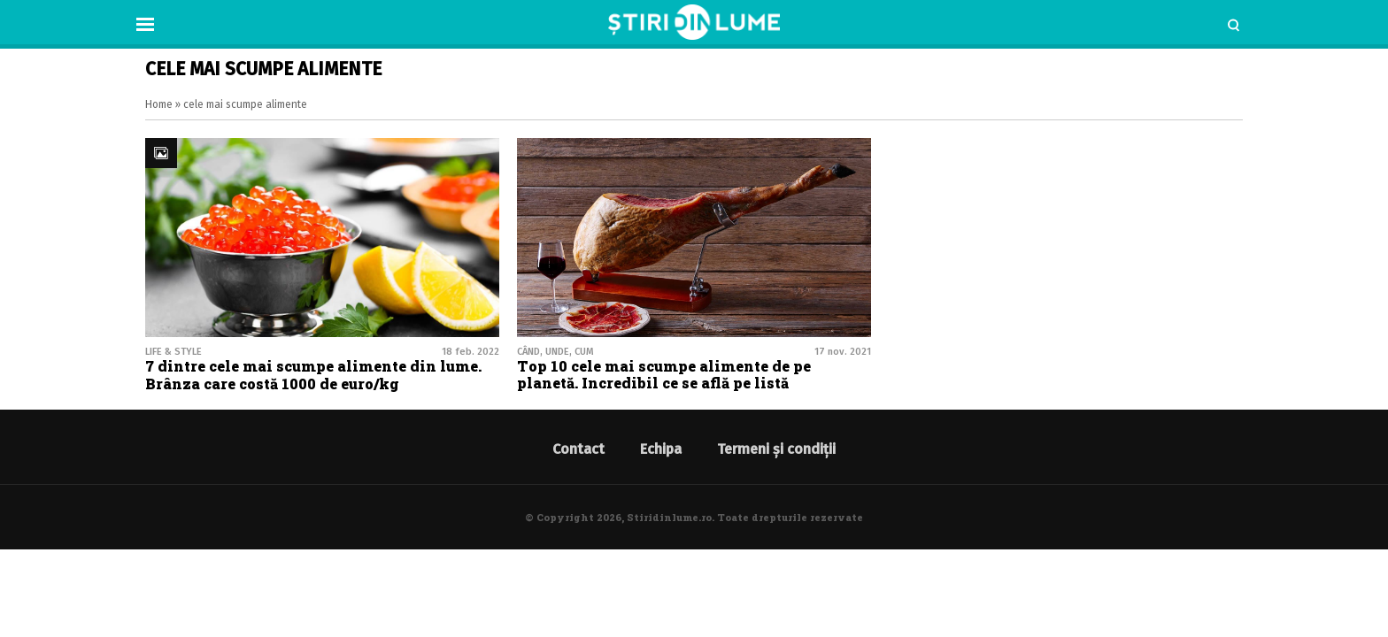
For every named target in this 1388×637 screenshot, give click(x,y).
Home (159, 104)
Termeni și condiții (776, 449)
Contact (578, 449)
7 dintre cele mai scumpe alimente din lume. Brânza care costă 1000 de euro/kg (313, 374)
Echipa (661, 449)
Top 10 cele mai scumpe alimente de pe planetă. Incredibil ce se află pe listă (664, 374)
